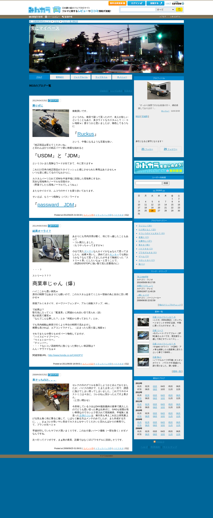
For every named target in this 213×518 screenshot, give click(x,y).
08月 (147, 416)
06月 (178, 395)
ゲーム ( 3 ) (144, 256)
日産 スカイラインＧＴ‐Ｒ (164, 317)
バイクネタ (118, 215)
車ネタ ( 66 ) (144, 245)
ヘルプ (168, 3)
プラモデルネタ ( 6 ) (148, 252)
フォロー (147, 149)
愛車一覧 (177, 371)
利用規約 (155, 447)
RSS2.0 (160, 441)
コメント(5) (88, 215)
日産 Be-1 (157, 357)
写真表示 (128, 91)
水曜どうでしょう (145, 286)
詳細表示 (104, 91)
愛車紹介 (60, 77)
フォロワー (170, 149)
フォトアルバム (81, 77)
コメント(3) (88, 448)
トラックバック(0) (103, 215)
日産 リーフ (158, 330)
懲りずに (37, 105)
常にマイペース (45, 28)
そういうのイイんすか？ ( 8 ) (152, 233)
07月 (139, 398)
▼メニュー (122, 77)
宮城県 (145, 116)
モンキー (114, 254)
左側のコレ (85, 415)
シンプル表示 (116, 91)
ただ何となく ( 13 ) (147, 229)
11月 (170, 416)
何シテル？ (165, 111)
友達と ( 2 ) (144, 237)
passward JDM (55, 204)
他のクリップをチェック (170, 305)
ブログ (56, 21)
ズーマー (88, 251)
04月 (163, 395)
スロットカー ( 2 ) (147, 260)
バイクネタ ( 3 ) (146, 249)
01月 (139, 404)
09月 (155, 389)
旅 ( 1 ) (142, 264)
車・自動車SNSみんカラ (40, 21)
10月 (163, 398)
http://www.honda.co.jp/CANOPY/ (65, 355)
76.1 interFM (142, 277)
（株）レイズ (143, 295)
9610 (138, 116)
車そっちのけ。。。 (44, 379)
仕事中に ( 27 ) (145, 241)
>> (164, 190)
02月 (147, 395)
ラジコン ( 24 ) (145, 226)
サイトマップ (170, 447)
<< (154, 190)
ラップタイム (101, 77)
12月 (178, 416)
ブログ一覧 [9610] (70, 21)
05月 (170, 395)
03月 (155, 386)
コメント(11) (88, 364)
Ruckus (85, 134)
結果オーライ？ (41, 231)
